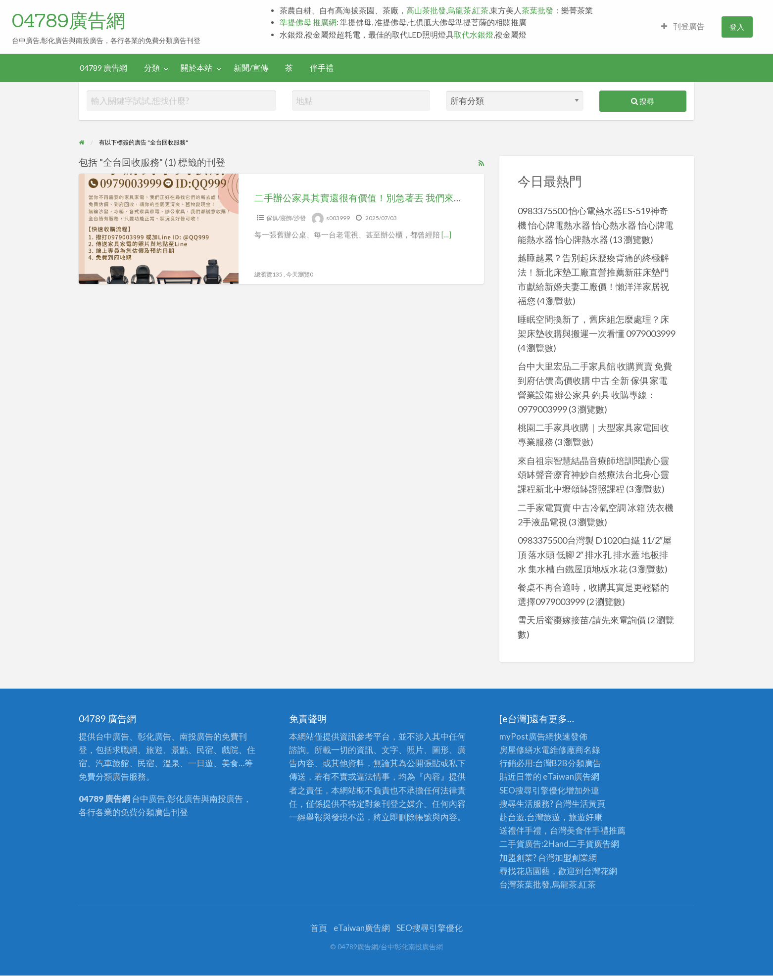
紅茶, (481, 10)
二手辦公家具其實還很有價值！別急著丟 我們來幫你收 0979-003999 (398, 197)
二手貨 (581, 843)
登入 (736, 26)
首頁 (318, 928)
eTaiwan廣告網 (571, 776)
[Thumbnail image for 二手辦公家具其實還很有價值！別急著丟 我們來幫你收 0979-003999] (158, 229)
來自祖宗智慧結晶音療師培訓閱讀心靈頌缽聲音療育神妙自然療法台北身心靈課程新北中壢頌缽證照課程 (593, 475)
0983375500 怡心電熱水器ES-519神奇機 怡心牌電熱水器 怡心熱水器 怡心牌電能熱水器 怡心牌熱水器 (596, 225)
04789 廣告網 (103, 67)
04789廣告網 (68, 20)
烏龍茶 (459, 10)
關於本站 (196, 67)
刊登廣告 (683, 26)
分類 (152, 67)
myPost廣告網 (526, 736)
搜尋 (642, 100)
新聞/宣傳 (251, 67)
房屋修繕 (516, 749)
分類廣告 (584, 763)
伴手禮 (322, 67)
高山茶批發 (426, 10)
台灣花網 (600, 871)
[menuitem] (683, 27)
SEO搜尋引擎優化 (532, 790)
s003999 (338, 218)
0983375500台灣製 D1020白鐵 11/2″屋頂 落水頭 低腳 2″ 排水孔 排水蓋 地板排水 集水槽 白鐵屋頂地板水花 (595, 554)
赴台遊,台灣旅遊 (529, 817)
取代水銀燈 (473, 34)
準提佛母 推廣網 (308, 22)
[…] (446, 234)
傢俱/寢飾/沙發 (286, 218)
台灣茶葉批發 (524, 884)
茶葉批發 (537, 10)
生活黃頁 (588, 803)
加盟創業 (571, 857)
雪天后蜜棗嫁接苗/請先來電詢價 (582, 619)
